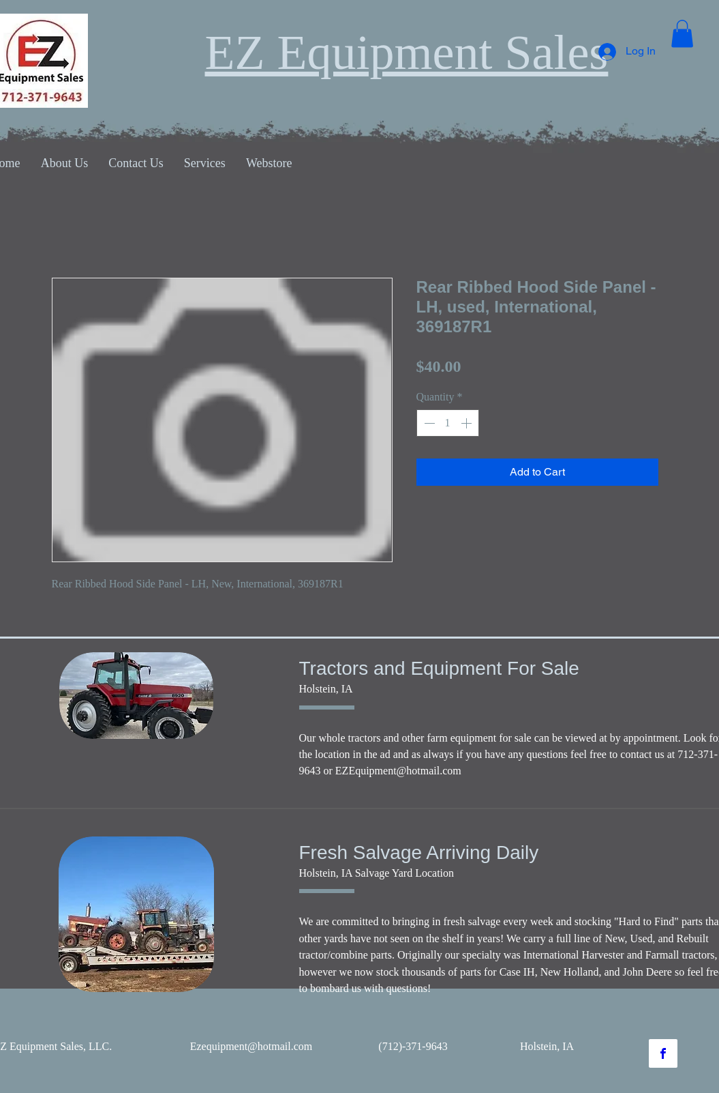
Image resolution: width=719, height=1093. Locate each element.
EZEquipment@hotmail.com (398, 770)
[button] (682, 34)
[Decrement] (428, 423)
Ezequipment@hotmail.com (251, 1046)
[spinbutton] (448, 423)
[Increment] (467, 423)
